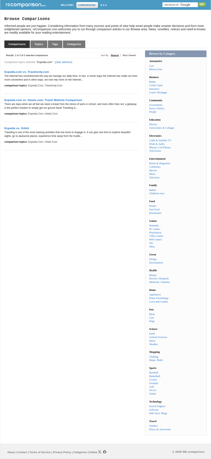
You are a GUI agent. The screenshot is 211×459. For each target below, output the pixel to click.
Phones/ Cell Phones (160, 147)
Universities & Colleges (162, 127)
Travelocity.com (53, 85)
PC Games (154, 229)
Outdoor (153, 425)
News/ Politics (157, 108)
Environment (156, 262)
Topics (39, 44)
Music (152, 174)
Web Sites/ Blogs (158, 413)
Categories (74, 44)
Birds (152, 314)
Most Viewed (129, 55)
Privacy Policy (62, 452)
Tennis (152, 393)
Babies (152, 190)
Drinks (152, 205)
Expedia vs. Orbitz (16, 128)
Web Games (155, 239)
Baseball (153, 372)
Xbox (152, 246)
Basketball (154, 376)
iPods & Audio (157, 143)
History (153, 124)
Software (154, 409)
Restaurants (155, 213)
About (11, 452)
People (152, 111)
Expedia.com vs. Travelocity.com (26, 71)
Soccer (152, 390)
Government (155, 104)
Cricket (153, 379)
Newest (115, 55)
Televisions (155, 150)
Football (153, 383)
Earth (152, 333)
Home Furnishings (159, 298)
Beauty (153, 275)
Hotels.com (51, 113)
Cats (151, 317)
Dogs (152, 321)
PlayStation (155, 232)
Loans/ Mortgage (158, 92)
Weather (153, 344)
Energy (153, 259)
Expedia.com (35, 85)
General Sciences (158, 337)
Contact (22, 452)
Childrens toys (157, 193)
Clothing (153, 356)
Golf (151, 386)
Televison (154, 177)
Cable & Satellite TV (160, 140)
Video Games (156, 236)
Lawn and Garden (158, 301)
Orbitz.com (51, 141)
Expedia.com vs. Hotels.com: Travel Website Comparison (43, 100)
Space (152, 340)
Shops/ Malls (156, 360)
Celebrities (155, 166)
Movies (153, 170)
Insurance (154, 88)
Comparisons (17, 44)
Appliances (155, 294)
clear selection (63, 62)
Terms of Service (40, 452)
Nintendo (154, 225)
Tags (55, 44)
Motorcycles (155, 69)
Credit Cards (156, 85)
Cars (151, 65)
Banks (152, 81)
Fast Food (154, 209)
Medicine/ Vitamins (159, 282)
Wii (151, 243)
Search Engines (157, 406)
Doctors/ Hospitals (159, 278)
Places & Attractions (160, 429)
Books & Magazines (160, 163)
